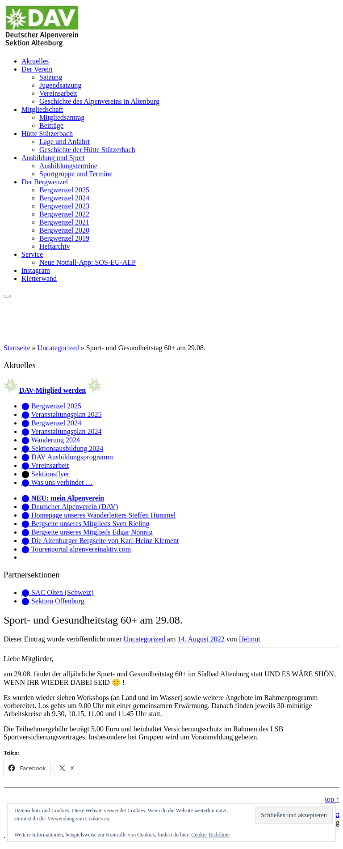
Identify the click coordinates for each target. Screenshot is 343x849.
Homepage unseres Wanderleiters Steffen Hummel (103, 515)
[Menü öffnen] (7, 296)
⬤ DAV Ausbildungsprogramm (67, 457)
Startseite (17, 348)
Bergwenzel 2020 (64, 230)
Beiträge (51, 125)
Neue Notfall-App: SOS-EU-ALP (87, 262)
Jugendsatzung (60, 85)
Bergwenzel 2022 (64, 214)
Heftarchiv (54, 246)
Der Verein (36, 69)
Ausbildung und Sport (52, 157)
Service (32, 254)
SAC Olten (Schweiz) (62, 592)
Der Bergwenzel (44, 182)
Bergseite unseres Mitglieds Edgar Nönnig (92, 532)
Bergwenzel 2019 (64, 238)
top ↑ (332, 799)
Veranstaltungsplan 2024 (66, 431)
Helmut (249, 639)
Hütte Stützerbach (47, 133)
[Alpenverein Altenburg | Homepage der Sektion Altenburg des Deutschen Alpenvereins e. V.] (42, 46)
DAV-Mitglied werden (52, 390)
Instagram (35, 270)
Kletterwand (39, 278)
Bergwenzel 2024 (64, 198)
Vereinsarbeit (58, 93)
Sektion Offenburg (57, 601)
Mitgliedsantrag (61, 117)
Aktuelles (35, 61)
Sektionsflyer (50, 474)
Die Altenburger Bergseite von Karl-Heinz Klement (105, 540)
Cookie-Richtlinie (210, 835)
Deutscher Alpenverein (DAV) (74, 506)
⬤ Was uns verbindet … (57, 482)
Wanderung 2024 (55, 440)
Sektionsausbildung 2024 (67, 448)
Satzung (51, 77)
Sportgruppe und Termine (76, 174)
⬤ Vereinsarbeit (45, 465)
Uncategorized (58, 348)
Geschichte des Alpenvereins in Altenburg (99, 101)
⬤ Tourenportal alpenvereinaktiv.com (76, 549)
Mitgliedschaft (42, 109)
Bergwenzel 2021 (64, 222)
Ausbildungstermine (68, 166)
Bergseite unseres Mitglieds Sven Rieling (90, 523)
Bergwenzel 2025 (64, 190)
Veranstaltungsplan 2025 (66, 414)
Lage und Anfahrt (64, 141)
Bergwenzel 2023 (64, 206)
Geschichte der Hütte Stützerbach (87, 149)
